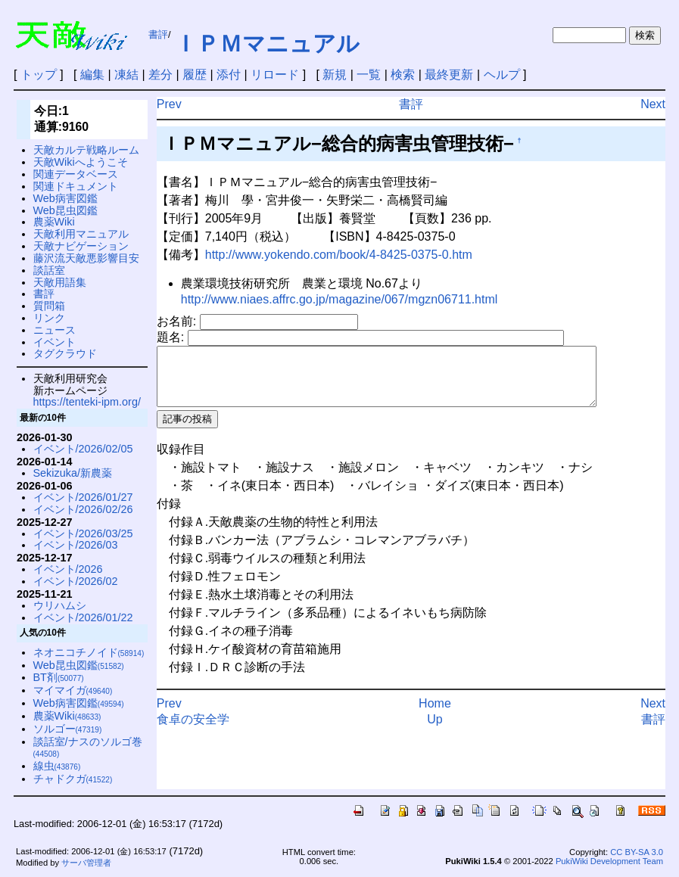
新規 (334, 74)
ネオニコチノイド (89, 652)
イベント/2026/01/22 (83, 617)
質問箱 (49, 306)
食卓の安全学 (193, 730)
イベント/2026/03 (75, 545)
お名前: (178, 321)
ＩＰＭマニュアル (267, 43)
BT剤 (58, 677)
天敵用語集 (59, 282)
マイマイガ (73, 690)
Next (652, 104)
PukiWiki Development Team (609, 861)
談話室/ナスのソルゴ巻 (87, 747)
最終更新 (449, 74)
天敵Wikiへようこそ (80, 162)
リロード (275, 74)
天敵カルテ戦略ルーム (86, 150)
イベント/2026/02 (75, 581)
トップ (38, 74)
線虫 (57, 766)
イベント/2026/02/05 (83, 449)
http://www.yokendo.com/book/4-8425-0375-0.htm (338, 254)
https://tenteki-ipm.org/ (87, 402)
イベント (54, 342)
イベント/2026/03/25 (83, 533)
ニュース (54, 330)
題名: (172, 337)
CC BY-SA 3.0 (636, 852)
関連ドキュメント (75, 186)
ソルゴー (67, 729)
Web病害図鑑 (65, 198)
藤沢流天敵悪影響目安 (86, 258)
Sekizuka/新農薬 (72, 473)
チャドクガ (73, 779)
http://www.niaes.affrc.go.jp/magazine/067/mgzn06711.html (339, 299)
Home (435, 714)
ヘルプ (502, 74)
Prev (169, 104)
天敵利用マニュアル (81, 234)
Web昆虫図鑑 (65, 210)
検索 (403, 74)
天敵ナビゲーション (81, 246)
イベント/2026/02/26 (83, 509)
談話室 (49, 270)
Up (434, 730)
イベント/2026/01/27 (83, 497)
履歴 (194, 74)
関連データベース (75, 174)
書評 (158, 34)
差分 (160, 74)
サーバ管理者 (86, 862)
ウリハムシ (59, 605)
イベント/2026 (68, 569)
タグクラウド (65, 353)
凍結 (126, 74)
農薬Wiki (54, 222)
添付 (228, 74)
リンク (49, 318)
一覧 (369, 74)
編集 (92, 74)
